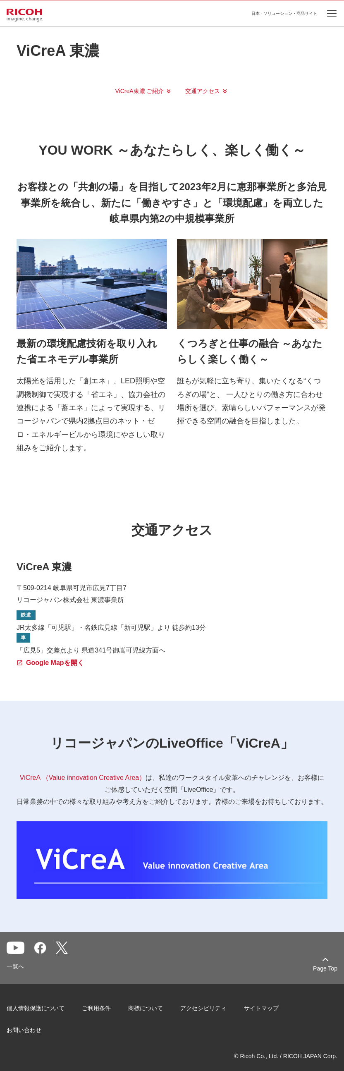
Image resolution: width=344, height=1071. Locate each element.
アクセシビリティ (203, 1008)
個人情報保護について (35, 1008)
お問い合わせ (24, 1030)
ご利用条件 (96, 1008)
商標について (145, 1008)
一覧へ (15, 966)
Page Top (325, 968)
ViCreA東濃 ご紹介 (139, 91)
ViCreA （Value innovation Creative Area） (83, 777)
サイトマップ (261, 1008)
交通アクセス (202, 91)
